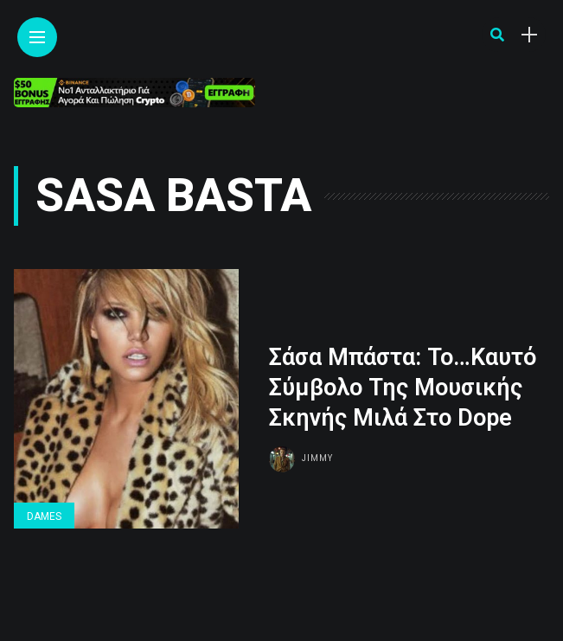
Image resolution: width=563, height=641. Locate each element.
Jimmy (317, 458)
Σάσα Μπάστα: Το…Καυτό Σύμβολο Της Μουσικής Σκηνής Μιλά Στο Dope (402, 387)
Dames (44, 516)
